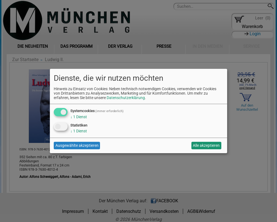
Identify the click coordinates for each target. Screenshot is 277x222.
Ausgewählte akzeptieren (77, 145)
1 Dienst (78, 117)
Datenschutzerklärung (126, 97)
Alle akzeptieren (206, 145)
